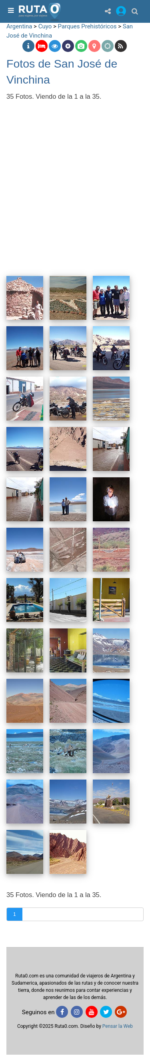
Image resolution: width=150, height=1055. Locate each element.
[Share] (108, 11)
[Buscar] (135, 11)
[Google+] (121, 1012)
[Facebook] (62, 1012)
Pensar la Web (117, 1026)
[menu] (10, 11)
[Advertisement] (75, 183)
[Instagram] (77, 1012)
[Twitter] (106, 1012)
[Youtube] (92, 1012)
